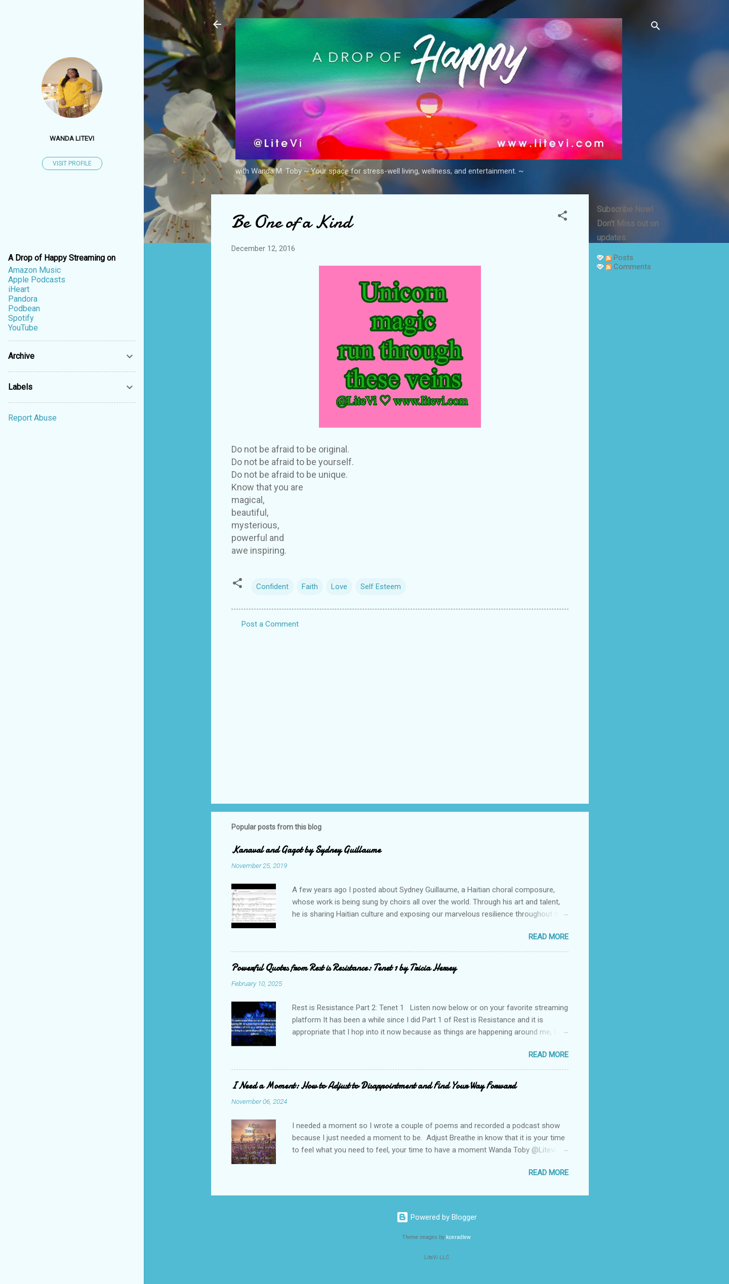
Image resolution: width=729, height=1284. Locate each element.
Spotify (21, 318)
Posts (619, 257)
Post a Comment (270, 624)
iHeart (18, 289)
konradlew (458, 1237)
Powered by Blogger (436, 1217)
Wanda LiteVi (72, 138)
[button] (562, 217)
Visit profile (72, 163)
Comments (628, 266)
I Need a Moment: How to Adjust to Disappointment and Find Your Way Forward (373, 1086)
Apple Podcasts (36, 279)
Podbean (24, 308)
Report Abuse (32, 418)
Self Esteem (380, 586)
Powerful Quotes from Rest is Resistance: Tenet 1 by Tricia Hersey (343, 968)
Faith (310, 586)
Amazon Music (34, 270)
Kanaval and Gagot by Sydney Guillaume (306, 850)
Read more (549, 936)
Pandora (22, 299)
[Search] (656, 27)
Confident (272, 586)
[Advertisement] (629, 431)
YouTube (23, 328)
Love (339, 586)
